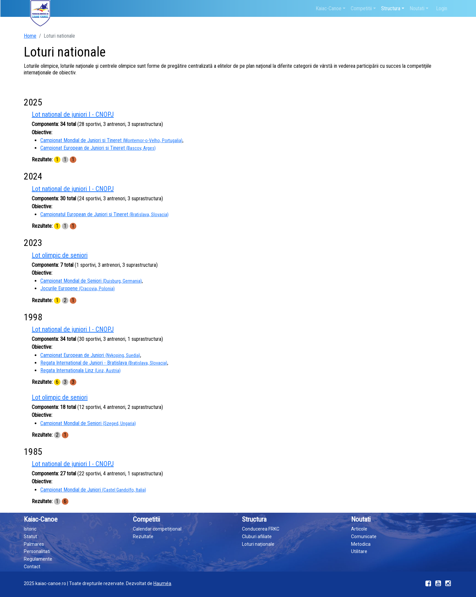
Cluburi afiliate (257, 536)
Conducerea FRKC (260, 529)
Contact (32, 566)
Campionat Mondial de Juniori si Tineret (111, 140)
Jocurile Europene (77, 288)
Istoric (30, 529)
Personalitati (37, 551)
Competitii (361, 8)
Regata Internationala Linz (80, 370)
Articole (359, 529)
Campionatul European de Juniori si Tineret (104, 214)
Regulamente (38, 559)
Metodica (361, 544)
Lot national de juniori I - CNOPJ (73, 114)
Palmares (34, 544)
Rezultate (143, 536)
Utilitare (359, 551)
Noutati (417, 8)
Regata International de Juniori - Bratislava (103, 363)
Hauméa (162, 583)
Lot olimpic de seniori (60, 255)
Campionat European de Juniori (90, 355)
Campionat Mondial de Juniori (93, 490)
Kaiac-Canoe (328, 8)
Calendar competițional (157, 529)
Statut (30, 536)
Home (30, 36)
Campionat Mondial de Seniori (91, 281)
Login (441, 8)
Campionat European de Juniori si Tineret (98, 148)
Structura (390, 8)
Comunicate (364, 536)
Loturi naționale (258, 544)
